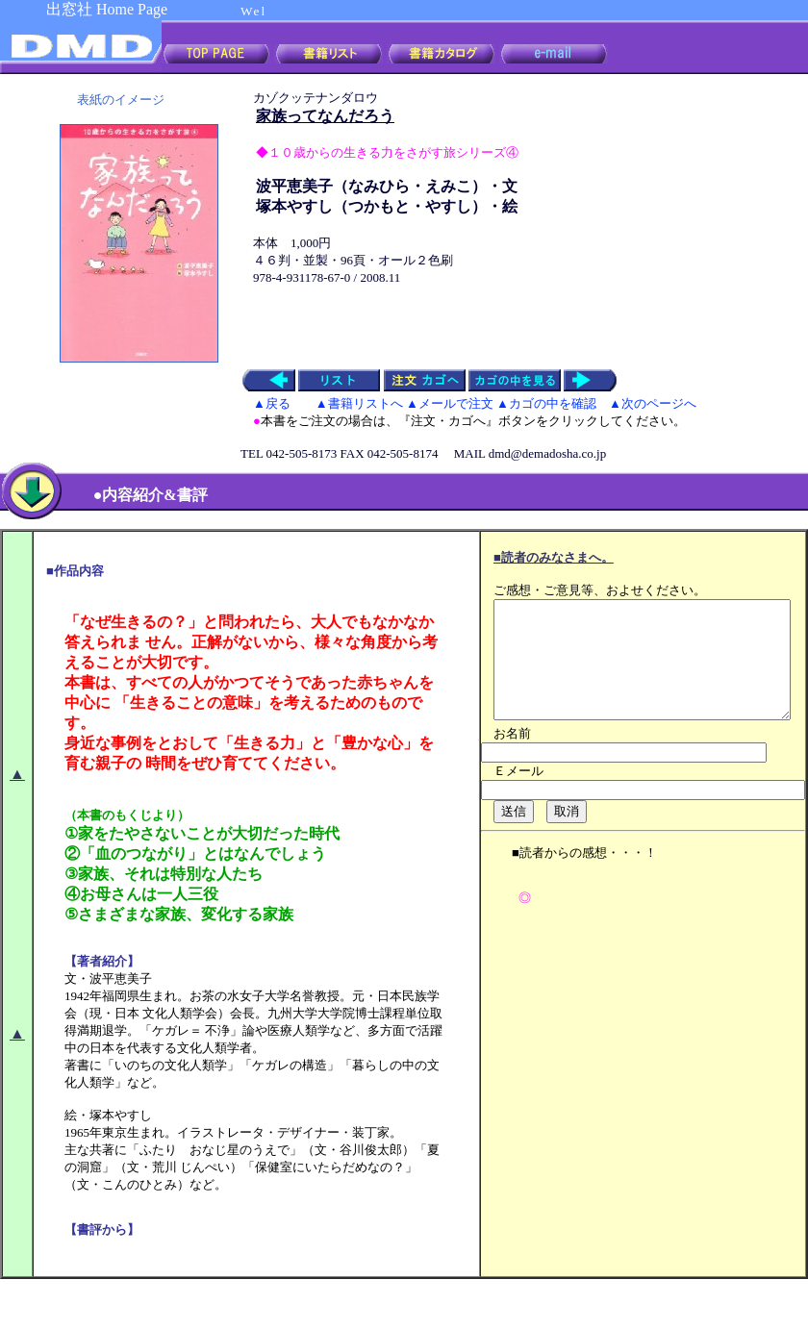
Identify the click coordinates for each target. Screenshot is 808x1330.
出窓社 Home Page (106, 9)
